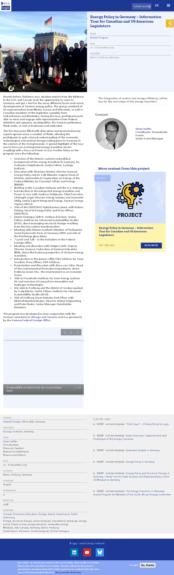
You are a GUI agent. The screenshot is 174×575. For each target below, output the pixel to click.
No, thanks (147, 565)
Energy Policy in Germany (140, 462)
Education (31, 514)
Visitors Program (99, 38)
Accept (133, 565)
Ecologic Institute (12, 432)
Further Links (101, 419)
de (157, 5)
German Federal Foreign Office (31, 320)
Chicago (36, 317)
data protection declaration (68, 573)
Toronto (52, 317)
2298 (5, 504)
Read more (151, 245)
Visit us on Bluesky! (100, 552)
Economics (19, 514)
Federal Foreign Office (15, 422)
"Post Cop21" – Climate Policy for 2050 (147, 424)
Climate (7, 514)
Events (51, 514)
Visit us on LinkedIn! (74, 552)
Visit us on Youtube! (87, 552)
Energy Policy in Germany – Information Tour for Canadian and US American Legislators (126, 231)
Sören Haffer (10, 441)
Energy (42, 514)
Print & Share (170, 23)
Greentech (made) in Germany (143, 450)
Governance (63, 514)
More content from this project (124, 168)
